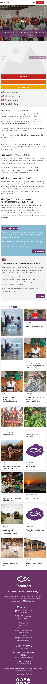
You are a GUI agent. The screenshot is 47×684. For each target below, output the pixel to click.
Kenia (4, 218)
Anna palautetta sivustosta (23, 628)
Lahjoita (40, 2)
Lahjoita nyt (40, 286)
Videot (27, 313)
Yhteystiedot (23, 613)
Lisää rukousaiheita (38, 241)
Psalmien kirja (14, 218)
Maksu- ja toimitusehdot (23, 620)
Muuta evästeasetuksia (23, 630)
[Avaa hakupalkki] (34, 2)
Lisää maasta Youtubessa (23, 61)
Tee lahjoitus (23, 67)
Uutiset (4, 383)
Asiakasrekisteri (23, 618)
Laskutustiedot (24, 616)
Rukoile (8, 218)
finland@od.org (25, 598)
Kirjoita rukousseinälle (23, 77)
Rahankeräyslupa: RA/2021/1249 (23, 664)
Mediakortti (23, 625)
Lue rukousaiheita (24, 72)
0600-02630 (23, 645)
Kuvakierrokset (29, 484)
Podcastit (28, 350)
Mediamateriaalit (23, 623)
